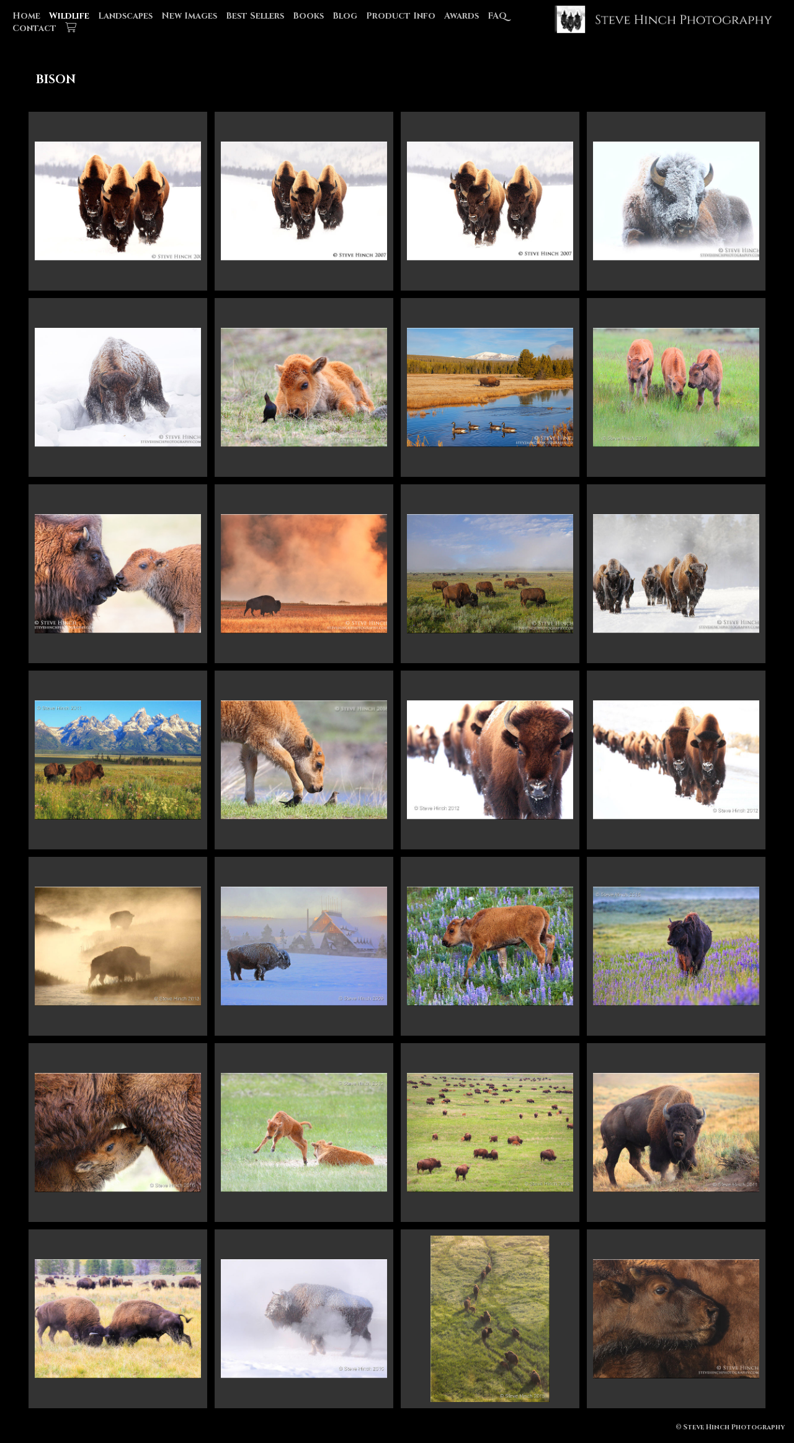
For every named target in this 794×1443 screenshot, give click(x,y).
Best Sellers (255, 16)
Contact (34, 28)
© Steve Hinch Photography (730, 1427)
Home (26, 16)
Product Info (400, 16)
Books (308, 16)
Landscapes (125, 16)
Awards (461, 16)
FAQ (497, 16)
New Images (189, 16)
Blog (344, 16)
